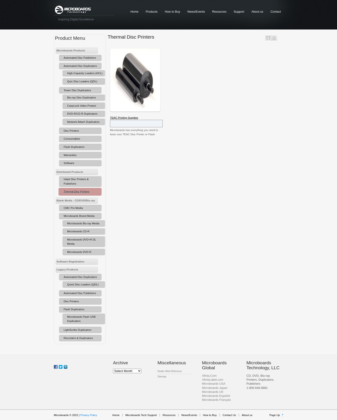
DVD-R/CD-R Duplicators (82, 113)
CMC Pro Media (73, 208)
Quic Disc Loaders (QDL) (82, 81)
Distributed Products (70, 172)
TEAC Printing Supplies (124, 117)
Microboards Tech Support (141, 415)
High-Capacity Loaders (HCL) (85, 73)
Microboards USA (213, 383)
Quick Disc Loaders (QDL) (83, 284)
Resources (219, 11)
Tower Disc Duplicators (77, 90)
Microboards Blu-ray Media (83, 223)
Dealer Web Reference (170, 371)
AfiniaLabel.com (212, 379)
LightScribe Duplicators (77, 330)
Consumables (72, 138)
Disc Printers (71, 130)
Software (69, 163)
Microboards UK (212, 392)
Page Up (274, 415)
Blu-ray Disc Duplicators (81, 97)
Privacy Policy (88, 415)
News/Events (196, 11)
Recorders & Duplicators (78, 338)
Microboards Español (216, 396)
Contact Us (229, 415)
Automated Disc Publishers (80, 57)
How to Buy (172, 11)
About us (257, 11)
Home (135, 11)
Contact (276, 11)
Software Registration (70, 261)
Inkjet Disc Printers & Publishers (76, 181)
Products (152, 11)
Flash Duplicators (74, 147)
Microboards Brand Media (79, 216)
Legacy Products (67, 269)
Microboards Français (216, 400)
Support (239, 11)
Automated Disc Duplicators (80, 66)
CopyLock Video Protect (81, 105)
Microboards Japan (214, 388)
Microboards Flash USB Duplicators (81, 318)
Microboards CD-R (78, 231)
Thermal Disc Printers (77, 191)
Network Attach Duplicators (83, 122)
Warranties (70, 155)
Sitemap (162, 376)
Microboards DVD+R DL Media (81, 241)
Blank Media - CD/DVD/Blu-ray (76, 200)
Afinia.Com (209, 375)
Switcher (271, 38)
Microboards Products (71, 50)
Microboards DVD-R (79, 252)
